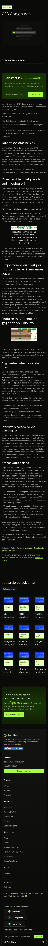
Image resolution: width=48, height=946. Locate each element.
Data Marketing (10, 826)
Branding (8, 807)
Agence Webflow (11, 847)
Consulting (8, 795)
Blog (6, 838)
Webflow (7, 882)
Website (7, 786)
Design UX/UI (10, 812)
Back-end (8, 821)
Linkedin (7, 873)
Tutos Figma (9, 856)
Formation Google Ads (13, 852)
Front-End (8, 817)
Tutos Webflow (10, 861)
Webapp (7, 790)
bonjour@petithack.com (14, 762)
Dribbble (7, 887)
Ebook (6, 843)
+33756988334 (10, 766)
